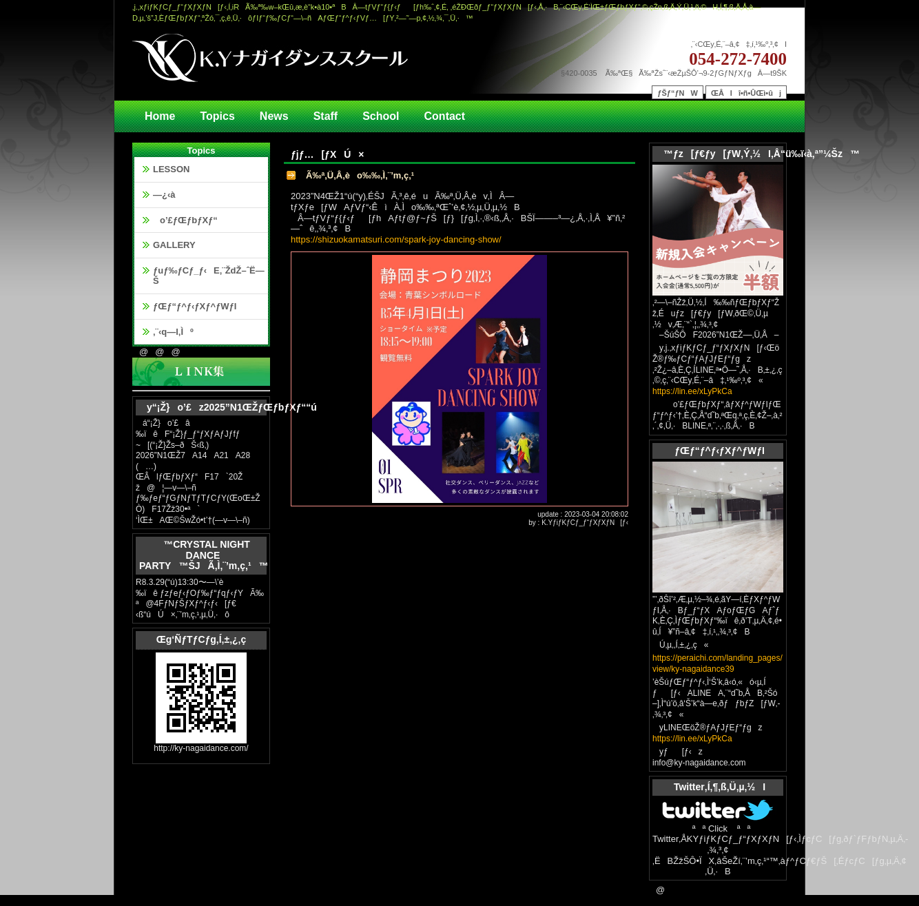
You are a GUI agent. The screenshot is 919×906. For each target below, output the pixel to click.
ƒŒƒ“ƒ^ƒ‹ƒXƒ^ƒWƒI (194, 306)
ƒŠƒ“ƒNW (677, 93)
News (274, 116)
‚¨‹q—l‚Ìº (173, 332)
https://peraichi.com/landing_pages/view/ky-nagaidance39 (717, 663)
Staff (325, 116)
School (380, 116)
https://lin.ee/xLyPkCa (692, 391)
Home (160, 116)
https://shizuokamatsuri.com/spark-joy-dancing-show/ (396, 239)
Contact (445, 116)
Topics (217, 116)
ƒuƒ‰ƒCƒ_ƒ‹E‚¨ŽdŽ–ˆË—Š (209, 276)
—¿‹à (164, 194)
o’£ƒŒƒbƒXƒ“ (185, 220)
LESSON (171, 169)
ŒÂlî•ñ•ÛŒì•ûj (746, 93)
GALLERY (174, 245)
